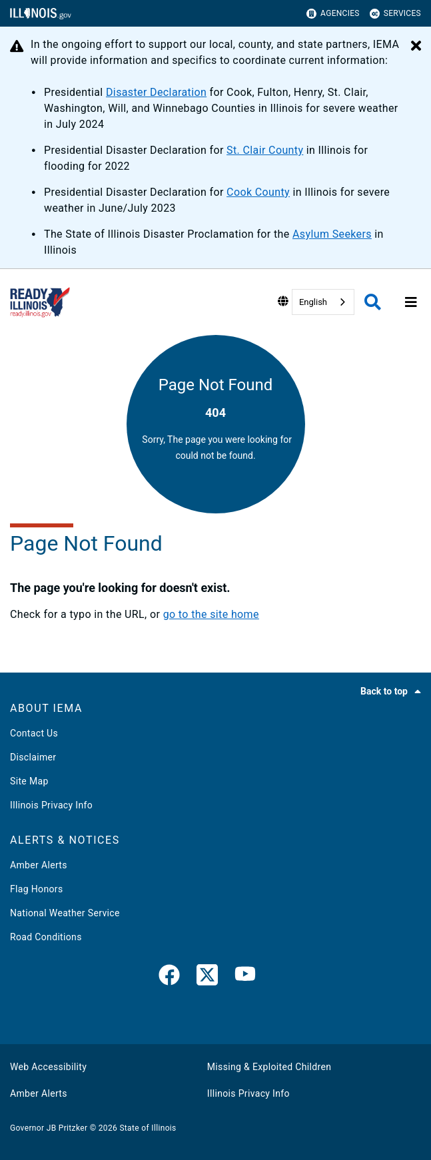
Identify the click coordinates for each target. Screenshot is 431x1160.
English (313, 302)
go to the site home (211, 614)
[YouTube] (245, 977)
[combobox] (323, 302)
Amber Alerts (38, 865)
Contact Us (34, 733)
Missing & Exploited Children (269, 1066)
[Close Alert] (416, 47)
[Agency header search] (372, 302)
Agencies (333, 14)
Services (395, 14)
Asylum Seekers (332, 234)
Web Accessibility (48, 1066)
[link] (169, 977)
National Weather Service (65, 913)
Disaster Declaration (156, 92)
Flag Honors (36, 889)
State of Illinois (147, 1128)
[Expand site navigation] (411, 302)
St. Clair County (264, 150)
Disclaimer (33, 757)
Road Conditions (46, 937)
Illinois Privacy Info (51, 805)
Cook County (258, 192)
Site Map (29, 781)
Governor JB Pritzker (48, 1128)
